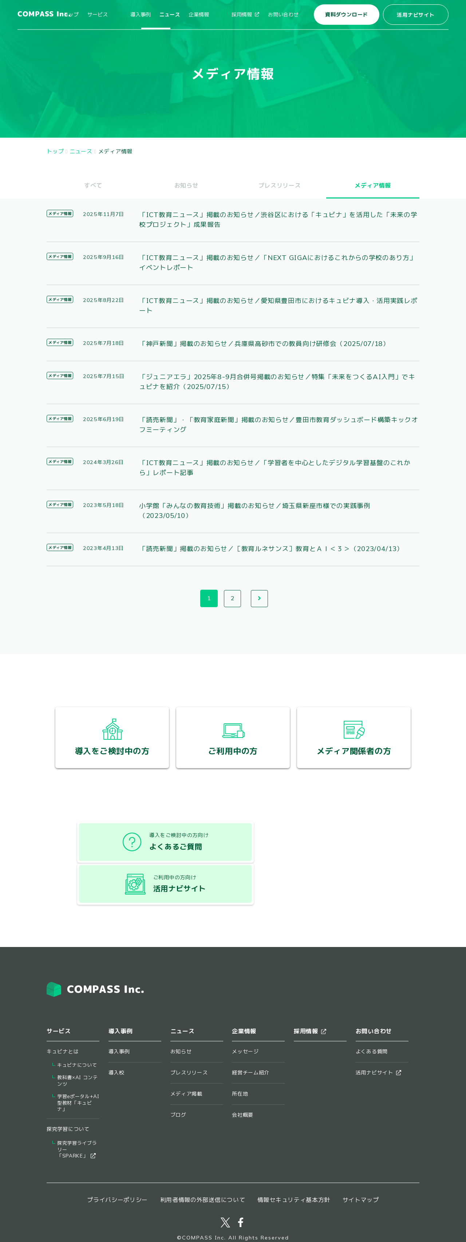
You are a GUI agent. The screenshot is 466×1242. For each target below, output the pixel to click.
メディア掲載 (186, 1058)
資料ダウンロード (346, 14)
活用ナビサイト (415, 14)
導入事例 (154, 14)
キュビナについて (77, 1029)
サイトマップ (361, 1165)
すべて (93, 185)
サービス (125, 14)
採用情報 (245, 14)
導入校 (116, 1037)
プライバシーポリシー (117, 1165)
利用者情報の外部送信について (202, 1165)
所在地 (240, 1058)
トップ (98, 14)
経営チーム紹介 (250, 1037)
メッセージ (245, 1016)
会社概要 (242, 1079)
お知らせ (186, 185)
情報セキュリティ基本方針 (293, 1165)
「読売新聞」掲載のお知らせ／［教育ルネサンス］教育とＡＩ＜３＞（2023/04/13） (272, 549)
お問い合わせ (283, 14)
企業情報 (212, 14)
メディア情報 (59, 213)
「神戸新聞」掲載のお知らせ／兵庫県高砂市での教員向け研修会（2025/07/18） (265, 344)
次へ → (260, 599)
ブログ (178, 1079)
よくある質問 (372, 1016)
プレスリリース (279, 185)
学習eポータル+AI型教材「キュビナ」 (78, 1068)
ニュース (183, 14)
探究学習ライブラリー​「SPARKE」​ (77, 1114)
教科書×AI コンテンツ (77, 1045)
